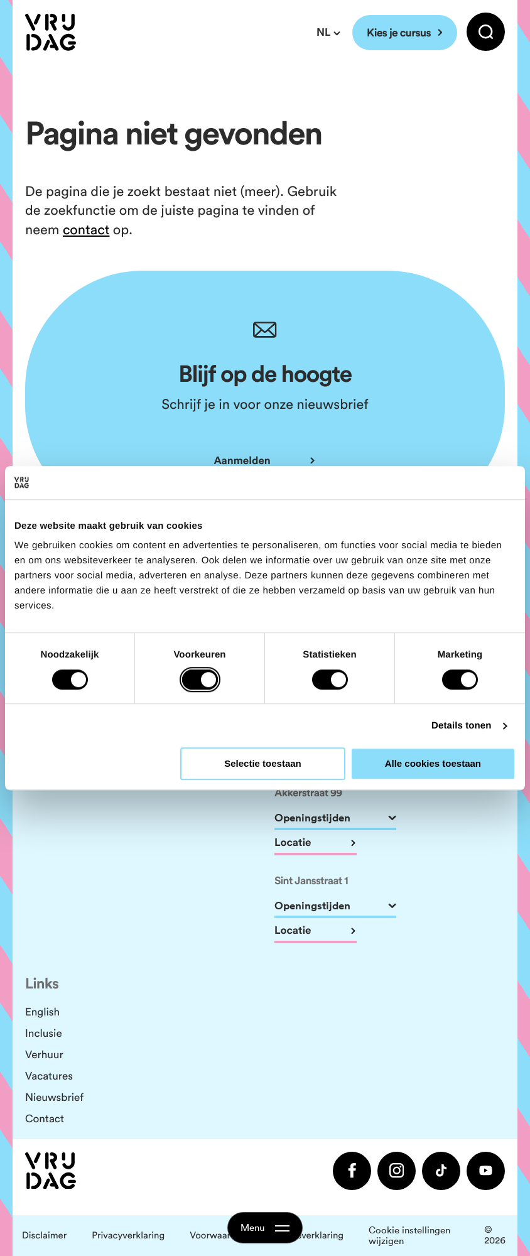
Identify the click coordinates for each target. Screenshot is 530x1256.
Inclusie (43, 1033)
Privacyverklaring (128, 1236)
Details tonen (461, 725)
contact (86, 229)
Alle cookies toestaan (433, 764)
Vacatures (49, 1076)
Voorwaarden (218, 1236)
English (42, 1012)
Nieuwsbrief (54, 1097)
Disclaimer (44, 1236)
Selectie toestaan (262, 764)
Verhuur (44, 1054)
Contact (44, 1118)
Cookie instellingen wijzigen (409, 1236)
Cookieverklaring (307, 1236)
